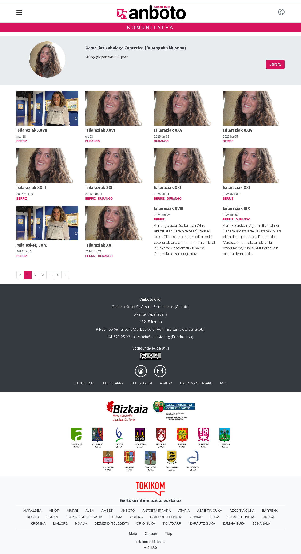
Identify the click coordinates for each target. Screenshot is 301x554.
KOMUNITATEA (150, 27)
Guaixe (196, 517)
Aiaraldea (32, 510)
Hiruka (268, 517)
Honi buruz (84, 383)
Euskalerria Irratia (84, 517)
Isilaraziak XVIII (168, 208)
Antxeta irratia (157, 510)
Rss (223, 383)
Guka (214, 517)
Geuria (116, 517)
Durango (92, 141)
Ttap (168, 534)
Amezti (107, 510)
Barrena (270, 510)
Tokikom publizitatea (150, 542)
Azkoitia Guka (242, 510)
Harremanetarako (196, 383)
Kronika (38, 523)
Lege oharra (112, 383)
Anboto (128, 510)
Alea (89, 510)
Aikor (54, 510)
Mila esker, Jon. (31, 245)
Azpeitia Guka (209, 510)
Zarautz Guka (202, 523)
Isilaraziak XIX (236, 208)
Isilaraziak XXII (99, 187)
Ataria (184, 510)
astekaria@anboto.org (151, 337)
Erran (52, 517)
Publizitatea (141, 383)
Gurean (151, 534)
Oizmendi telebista (112, 523)
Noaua (81, 523)
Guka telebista (240, 517)
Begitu (33, 517)
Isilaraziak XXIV (238, 130)
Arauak (166, 383)
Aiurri (72, 510)
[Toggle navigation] (19, 12)
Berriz (21, 141)
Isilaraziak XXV (168, 130)
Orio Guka (145, 523)
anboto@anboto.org (138, 329)
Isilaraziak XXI (167, 187)
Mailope (60, 523)
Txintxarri (172, 523)
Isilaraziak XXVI (100, 130)
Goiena (136, 517)
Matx (133, 534)
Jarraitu (275, 64)
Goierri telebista (166, 517)
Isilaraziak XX (98, 245)
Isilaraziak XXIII (31, 187)
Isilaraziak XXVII (31, 130)
